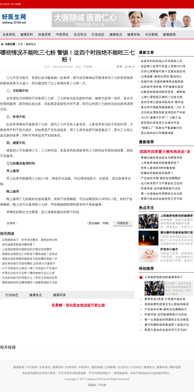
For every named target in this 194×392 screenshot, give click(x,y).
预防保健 (97, 367)
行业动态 (98, 34)
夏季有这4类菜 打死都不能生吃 (165, 299)
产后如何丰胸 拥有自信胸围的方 (166, 309)
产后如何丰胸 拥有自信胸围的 (161, 178)
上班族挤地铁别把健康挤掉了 (160, 162)
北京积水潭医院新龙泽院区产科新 (163, 112)
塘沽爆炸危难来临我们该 (176, 232)
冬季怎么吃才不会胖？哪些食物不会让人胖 (28, 273)
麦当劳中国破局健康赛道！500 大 (163, 107)
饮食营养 (44, 34)
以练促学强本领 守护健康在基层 (162, 86)
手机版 (102, 385)
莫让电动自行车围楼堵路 (157, 133)
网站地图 (175, 367)
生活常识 (80, 34)
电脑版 (92, 385)
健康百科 (26, 34)
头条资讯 (9, 34)
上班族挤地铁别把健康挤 (176, 215)
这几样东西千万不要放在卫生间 (162, 183)
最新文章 (146, 53)
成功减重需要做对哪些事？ (18, 244)
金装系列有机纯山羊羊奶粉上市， (163, 61)
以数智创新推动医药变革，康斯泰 (163, 91)
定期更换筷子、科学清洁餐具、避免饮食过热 (29, 239)
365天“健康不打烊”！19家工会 (161, 117)
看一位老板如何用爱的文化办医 (162, 193)
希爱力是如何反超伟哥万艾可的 (162, 198)
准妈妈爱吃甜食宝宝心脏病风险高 (167, 304)
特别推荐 (146, 269)
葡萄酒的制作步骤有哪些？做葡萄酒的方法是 (29, 282)
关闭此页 (122, 223)
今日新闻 (151, 34)
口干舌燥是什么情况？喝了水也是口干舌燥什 (29, 268)
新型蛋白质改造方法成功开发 (160, 122)
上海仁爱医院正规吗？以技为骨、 (163, 97)
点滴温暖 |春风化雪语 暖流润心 (161, 76)
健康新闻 (169, 34)
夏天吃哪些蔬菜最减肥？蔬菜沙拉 (167, 324)
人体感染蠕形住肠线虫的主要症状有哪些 (27, 249)
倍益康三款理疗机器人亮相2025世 (163, 66)
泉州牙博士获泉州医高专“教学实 (162, 102)
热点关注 (146, 208)
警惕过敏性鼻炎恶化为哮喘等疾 (162, 157)
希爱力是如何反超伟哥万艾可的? (166, 329)
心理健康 (110, 367)
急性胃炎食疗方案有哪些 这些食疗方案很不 (28, 263)
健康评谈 (133, 34)
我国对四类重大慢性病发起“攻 (165, 152)
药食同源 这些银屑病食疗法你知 (166, 314)
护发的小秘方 (169, 249)
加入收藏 (16, 4)
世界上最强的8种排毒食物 (158, 167)
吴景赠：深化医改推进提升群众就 (78, 305)
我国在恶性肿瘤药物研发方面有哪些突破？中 (29, 258)
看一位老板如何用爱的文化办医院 (167, 319)
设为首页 (5, 4)
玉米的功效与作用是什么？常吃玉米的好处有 (29, 277)
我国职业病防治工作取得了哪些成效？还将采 (29, 254)
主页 (20, 44)
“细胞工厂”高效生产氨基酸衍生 (161, 127)
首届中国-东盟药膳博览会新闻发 (162, 81)
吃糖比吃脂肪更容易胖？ (157, 173)
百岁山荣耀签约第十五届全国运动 (163, 71)
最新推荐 (146, 143)
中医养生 (62, 34)
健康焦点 (115, 34)
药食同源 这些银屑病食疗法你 (161, 188)
